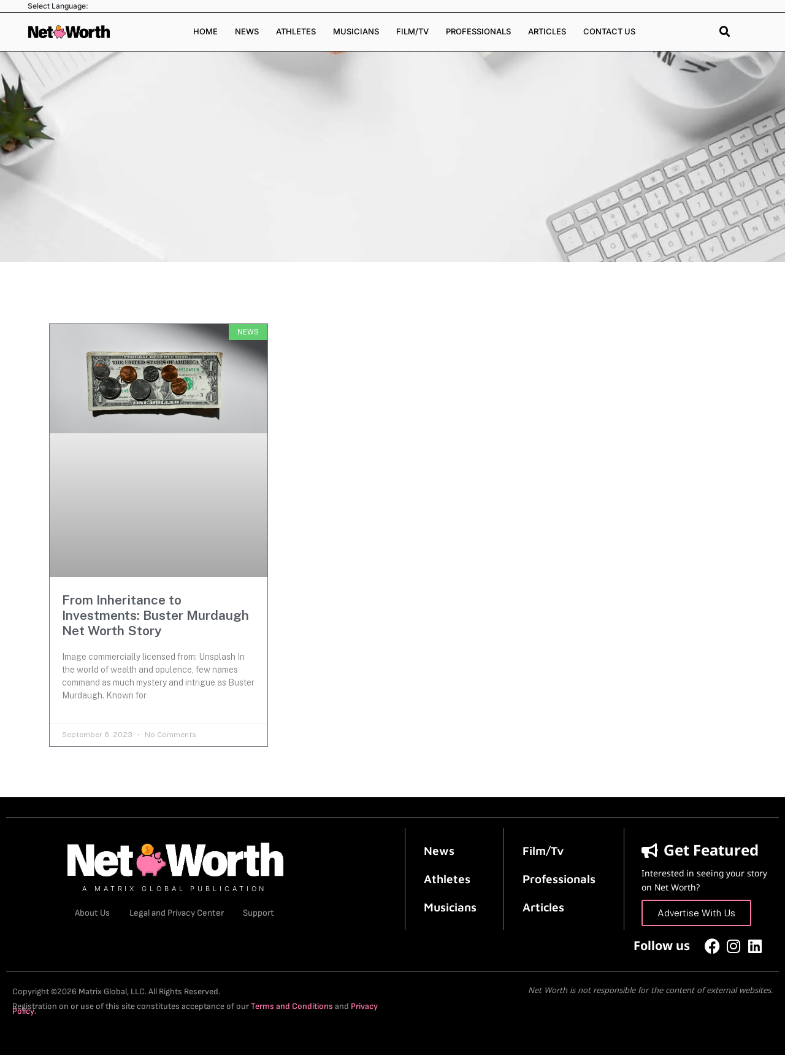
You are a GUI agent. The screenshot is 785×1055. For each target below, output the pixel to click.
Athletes (296, 31)
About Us (88, 913)
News (247, 31)
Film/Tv (543, 850)
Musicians (356, 31)
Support (262, 913)
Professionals (478, 31)
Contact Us (609, 31)
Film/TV (412, 31)
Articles (547, 31)
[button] (725, 32)
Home (205, 31)
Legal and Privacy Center (176, 913)
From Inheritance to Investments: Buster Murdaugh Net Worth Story (155, 615)
